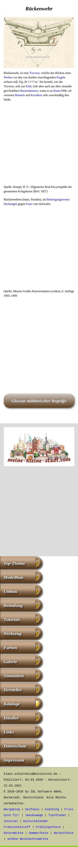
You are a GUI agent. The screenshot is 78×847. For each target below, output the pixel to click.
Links (9, 732)
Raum (56, 90)
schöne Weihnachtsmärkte (27, 839)
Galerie (10, 661)
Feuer (29, 203)
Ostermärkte (13, 833)
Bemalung (13, 605)
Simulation (14, 675)
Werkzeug (13, 633)
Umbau (10, 591)
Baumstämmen (29, 90)
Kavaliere (36, 95)
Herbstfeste (63, 833)
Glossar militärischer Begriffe (39, 400)
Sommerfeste (38, 833)
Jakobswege (34, 815)
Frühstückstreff (17, 827)
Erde (28, 86)
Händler (11, 718)
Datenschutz (15, 746)
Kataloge (12, 703)
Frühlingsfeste (48, 827)
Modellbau (13, 577)
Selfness (32, 809)
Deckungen (10, 203)
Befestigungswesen (58, 199)
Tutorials (12, 619)
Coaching (52, 809)
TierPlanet (57, 815)
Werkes (8, 77)
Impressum (14, 760)
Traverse (34, 73)
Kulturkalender (35, 821)
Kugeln (61, 77)
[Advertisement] (39, 144)
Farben (10, 647)
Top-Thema (14, 563)
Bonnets (20, 95)
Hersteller (13, 689)
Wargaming (12, 809)
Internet (11, 821)
